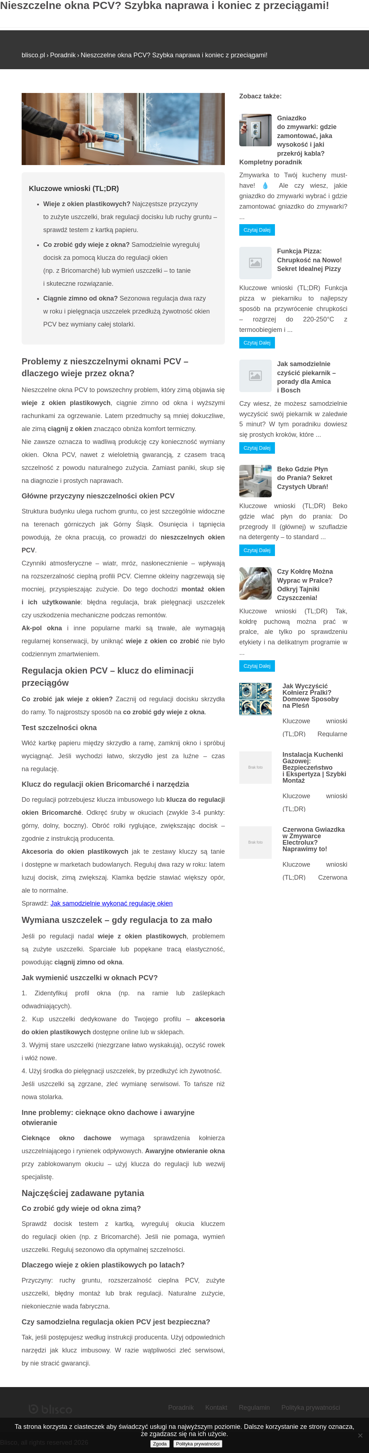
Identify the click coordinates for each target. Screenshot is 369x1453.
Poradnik (63, 55)
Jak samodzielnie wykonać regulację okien (111, 903)
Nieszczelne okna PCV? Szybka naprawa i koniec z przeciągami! (174, 55)
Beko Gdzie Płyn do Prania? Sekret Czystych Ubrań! (304, 478)
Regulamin (254, 1407)
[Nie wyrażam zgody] (360, 1435)
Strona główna (42, 89)
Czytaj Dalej (257, 230)
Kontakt (216, 1407)
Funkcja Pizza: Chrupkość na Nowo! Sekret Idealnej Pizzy (309, 260)
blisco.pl (33, 55)
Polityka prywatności (310, 1407)
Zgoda (160, 1444)
